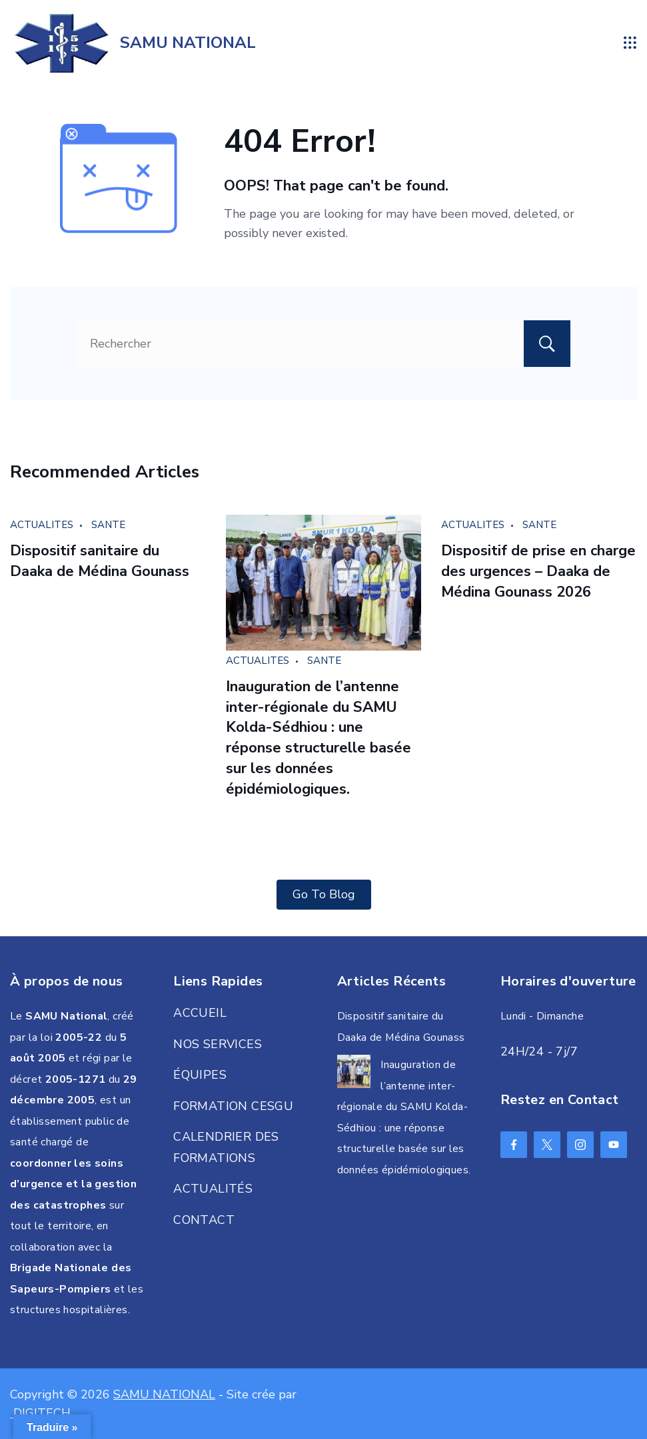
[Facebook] (513, 1144)
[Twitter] (547, 1144)
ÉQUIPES (200, 1075)
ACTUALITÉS (213, 1189)
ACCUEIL (200, 1013)
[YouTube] (613, 1144)
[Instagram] (580, 1144)
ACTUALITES (41, 524)
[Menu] (630, 42)
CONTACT (204, 1220)
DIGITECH (40, 1413)
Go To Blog (324, 894)
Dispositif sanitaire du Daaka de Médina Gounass (99, 561)
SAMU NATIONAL (188, 42)
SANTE (108, 524)
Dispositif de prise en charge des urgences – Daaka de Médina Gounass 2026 (538, 571)
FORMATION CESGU (233, 1106)
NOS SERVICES (217, 1044)
